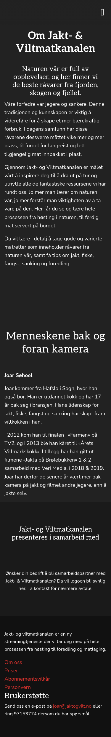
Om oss (13, 662)
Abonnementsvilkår (27, 678)
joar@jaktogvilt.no (72, 706)
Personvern (17, 687)
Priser (11, 670)
